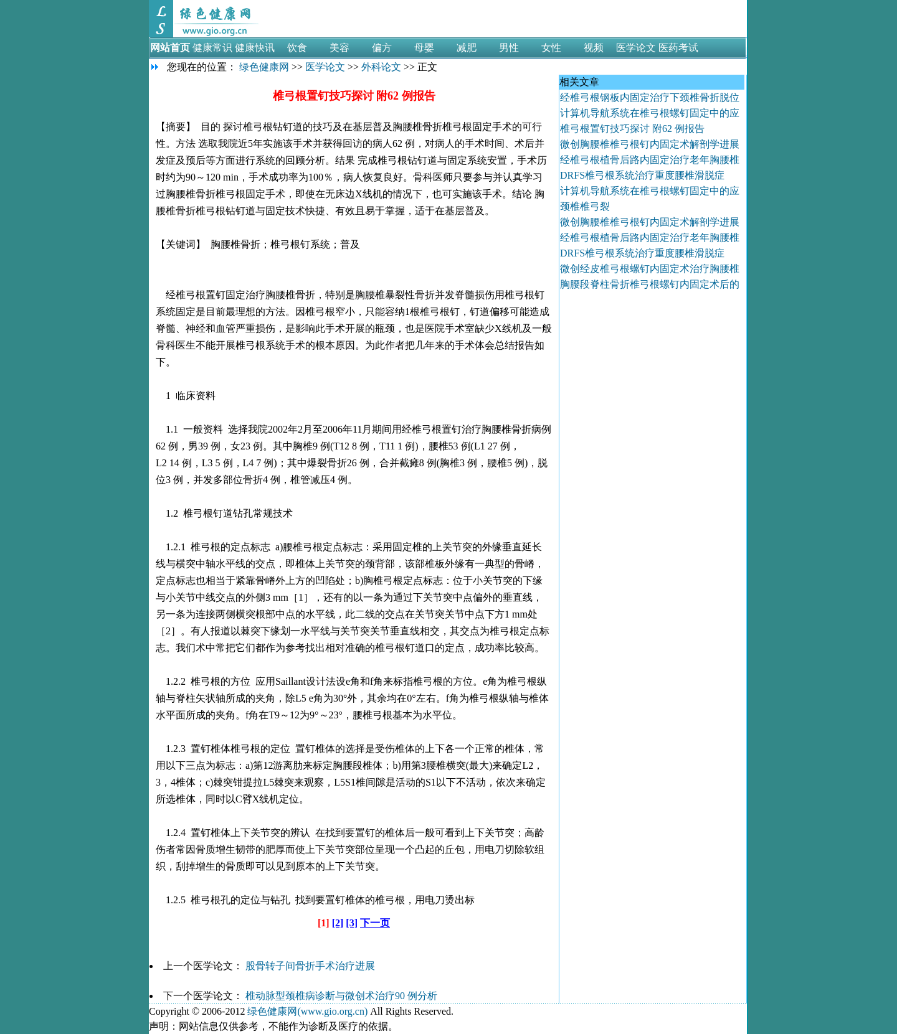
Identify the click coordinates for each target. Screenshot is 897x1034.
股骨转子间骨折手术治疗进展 (310, 966)
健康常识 (212, 47)
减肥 (467, 47)
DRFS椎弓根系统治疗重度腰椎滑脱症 (642, 175)
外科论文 (381, 67)
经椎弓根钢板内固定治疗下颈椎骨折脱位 (649, 97)
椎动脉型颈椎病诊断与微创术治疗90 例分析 (341, 995)
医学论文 (636, 47)
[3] (352, 923)
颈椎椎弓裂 (585, 206)
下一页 (375, 923)
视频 (594, 47)
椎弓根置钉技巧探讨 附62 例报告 (633, 128)
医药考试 (678, 47)
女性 (551, 47)
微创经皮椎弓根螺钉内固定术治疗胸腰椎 (649, 268)
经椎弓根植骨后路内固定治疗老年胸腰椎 (649, 159)
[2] (338, 923)
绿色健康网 (264, 67)
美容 (339, 47)
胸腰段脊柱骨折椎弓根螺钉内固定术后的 (649, 284)
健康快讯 (255, 47)
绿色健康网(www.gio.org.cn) (307, 1011)
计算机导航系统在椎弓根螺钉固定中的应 (649, 113)
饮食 (297, 47)
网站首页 (170, 47)
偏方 (382, 47)
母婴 (424, 47)
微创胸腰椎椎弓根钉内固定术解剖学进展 (649, 144)
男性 (509, 47)
